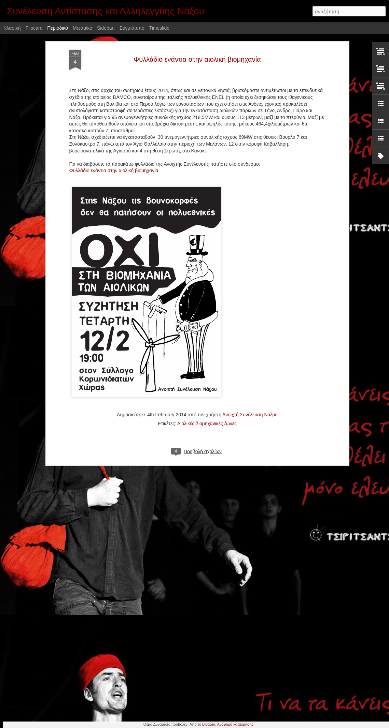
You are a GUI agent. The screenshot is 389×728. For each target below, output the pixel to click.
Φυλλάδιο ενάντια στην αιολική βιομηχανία (113, 136)
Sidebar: (106, 28)
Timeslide (159, 28)
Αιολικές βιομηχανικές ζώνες (207, 389)
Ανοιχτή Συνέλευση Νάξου (250, 380)
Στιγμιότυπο (132, 28)
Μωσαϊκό (82, 28)
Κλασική (12, 28)
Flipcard (34, 28)
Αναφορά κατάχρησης (235, 724)
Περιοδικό (57, 28)
